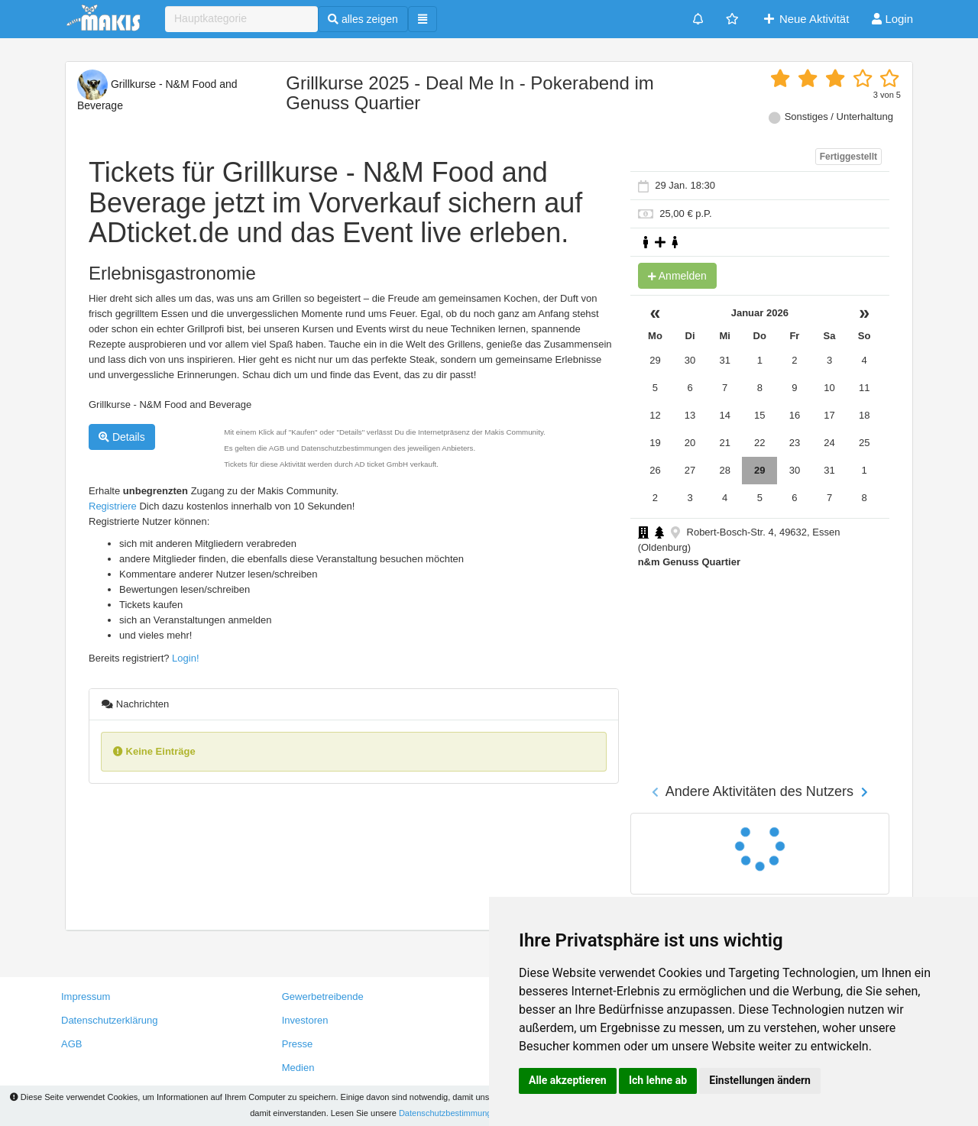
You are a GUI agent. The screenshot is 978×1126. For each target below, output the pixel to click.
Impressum (85, 996)
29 (759, 470)
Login (892, 18)
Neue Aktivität (805, 18)
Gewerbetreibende (323, 996)
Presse (297, 1044)
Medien (298, 1067)
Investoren (305, 1020)
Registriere (113, 506)
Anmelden (677, 276)
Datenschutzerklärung (109, 1020)
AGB (71, 1044)
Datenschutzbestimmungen (450, 1113)
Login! (185, 658)
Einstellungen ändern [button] (760, 1080)
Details (122, 437)
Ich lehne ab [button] (658, 1080)
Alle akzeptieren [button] (568, 1080)
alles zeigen (363, 19)
